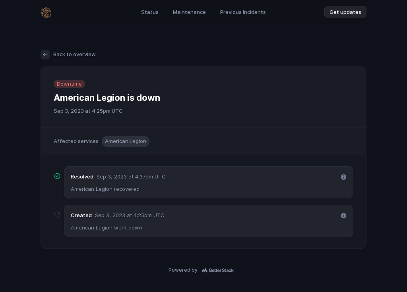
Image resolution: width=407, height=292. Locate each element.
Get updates (345, 12)
